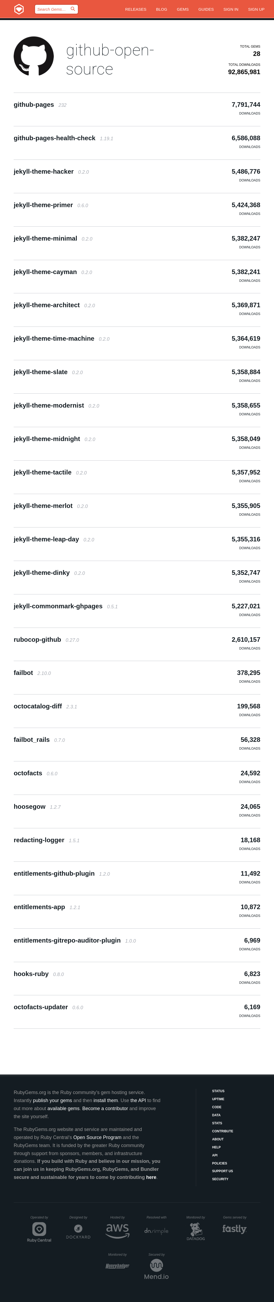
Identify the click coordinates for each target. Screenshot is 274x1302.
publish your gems (52, 1100)
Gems (183, 9)
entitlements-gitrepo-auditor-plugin (75, 940)
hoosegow (37, 806)
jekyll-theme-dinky (49, 572)
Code (217, 1107)
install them (105, 1100)
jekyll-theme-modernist (56, 405)
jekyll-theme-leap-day (54, 539)
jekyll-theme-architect (54, 305)
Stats (217, 1123)
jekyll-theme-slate (48, 371)
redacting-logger (46, 840)
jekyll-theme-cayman (53, 271)
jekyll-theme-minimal (53, 238)
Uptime (218, 1099)
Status (218, 1091)
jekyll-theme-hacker (51, 171)
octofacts (35, 773)
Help (216, 1147)
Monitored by (197, 1217)
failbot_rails (39, 739)
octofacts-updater (48, 1007)
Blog (161, 9)
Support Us (222, 1171)
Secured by (159, 1255)
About (218, 1139)
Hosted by (120, 1217)
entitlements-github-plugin (62, 873)
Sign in (230, 9)
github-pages (40, 104)
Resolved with (158, 1217)
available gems (63, 1108)
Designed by (79, 1217)
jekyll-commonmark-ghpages (66, 606)
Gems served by (235, 1217)
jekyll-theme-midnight (54, 438)
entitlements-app (47, 906)
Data (216, 1115)
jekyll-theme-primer (51, 204)
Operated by (41, 1219)
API (215, 1155)
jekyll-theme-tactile (50, 472)
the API (138, 1100)
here (151, 1177)
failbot (32, 672)
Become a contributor (105, 1108)
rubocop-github (46, 639)
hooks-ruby (39, 973)
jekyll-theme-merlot (51, 505)
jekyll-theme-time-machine (61, 338)
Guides (206, 9)
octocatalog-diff (45, 706)
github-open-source (110, 59)
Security (220, 1179)
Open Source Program (97, 1137)
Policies (219, 1163)
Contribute (222, 1131)
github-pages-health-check (63, 138)
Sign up (256, 9)
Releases (135, 9)
